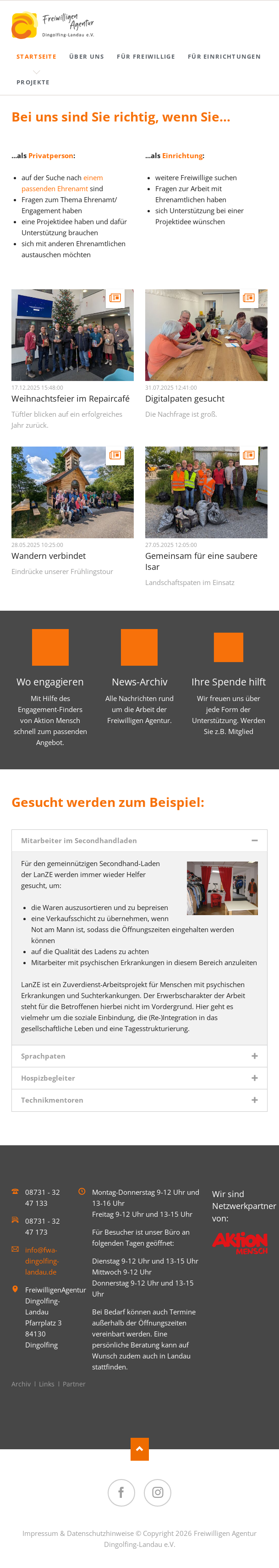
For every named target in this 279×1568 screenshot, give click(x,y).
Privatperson (50, 155)
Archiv (21, 1384)
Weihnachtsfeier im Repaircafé (70, 398)
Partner (74, 1384)
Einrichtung (182, 155)
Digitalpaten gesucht (184, 398)
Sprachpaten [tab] (43, 1055)
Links (47, 1384)
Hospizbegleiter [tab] (48, 1077)
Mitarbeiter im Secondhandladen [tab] (79, 840)
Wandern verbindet (48, 555)
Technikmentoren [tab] (52, 1099)
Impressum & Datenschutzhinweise (78, 1533)
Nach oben (140, 1449)
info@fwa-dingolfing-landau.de (42, 1260)
